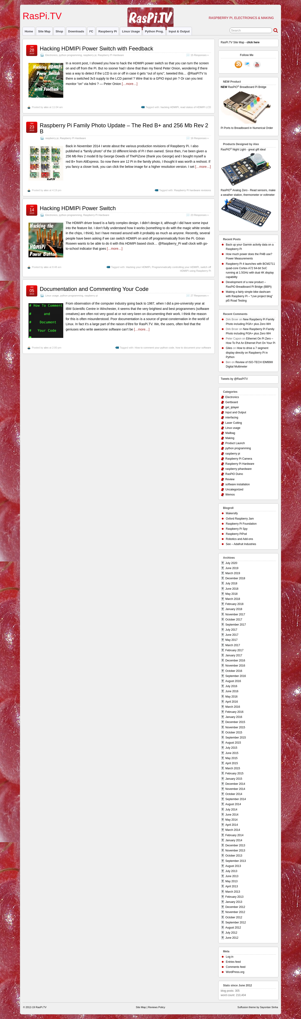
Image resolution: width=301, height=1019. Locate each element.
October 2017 (233, 619)
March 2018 (232, 599)
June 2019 (231, 568)
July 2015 (231, 747)
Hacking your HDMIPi (138, 267)
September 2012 (235, 922)
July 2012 (231, 932)
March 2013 (232, 891)
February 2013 (234, 896)
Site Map (44, 31)
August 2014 (233, 804)
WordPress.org (235, 972)
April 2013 (231, 886)
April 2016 (231, 701)
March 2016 (232, 706)
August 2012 (233, 927)
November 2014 (235, 789)
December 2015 (235, 722)
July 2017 (231, 629)
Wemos (230, 494)
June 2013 (231, 876)
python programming (70, 55)
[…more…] (129, 84)
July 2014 (231, 809)
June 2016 (231, 691)
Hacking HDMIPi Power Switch (78, 208)
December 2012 (235, 907)
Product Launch (235, 443)
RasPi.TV (42, 16)
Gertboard (231, 402)
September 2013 (235, 861)
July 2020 (231, 563)
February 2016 (234, 712)
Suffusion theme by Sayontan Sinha (258, 1007)
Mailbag (230, 433)
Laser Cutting (233, 422)
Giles (229, 348)
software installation (237, 484)
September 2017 (235, 624)
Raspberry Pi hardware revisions (192, 190)
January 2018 (233, 609)
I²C (91, 31)
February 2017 (234, 650)
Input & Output (179, 31)
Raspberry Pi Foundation (241, 523)
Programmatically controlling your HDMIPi (175, 267)
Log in (230, 956)
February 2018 (234, 604)
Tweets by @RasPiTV (234, 378)
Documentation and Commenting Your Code (94, 289)
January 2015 (233, 778)
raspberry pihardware (238, 469)
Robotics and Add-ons (239, 539)
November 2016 (235, 665)
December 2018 (235, 578)
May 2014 (231, 819)
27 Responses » (200, 295)
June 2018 (231, 588)
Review (229, 479)
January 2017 (233, 655)
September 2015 (235, 737)
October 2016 (233, 671)
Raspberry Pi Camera (238, 458)
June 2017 (231, 634)
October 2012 (233, 917)
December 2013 (235, 845)
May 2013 (231, 881)
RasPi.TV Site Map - (240, 42)
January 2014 (233, 840)
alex (46, 107)
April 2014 (231, 824)
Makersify (232, 513)
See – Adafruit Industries (241, 544)
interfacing (231, 417)
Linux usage (131, 31)
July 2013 (231, 871)
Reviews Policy (156, 1007)
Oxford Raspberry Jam (240, 518)
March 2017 (232, 645)
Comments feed (236, 967)
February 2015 (234, 773)
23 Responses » (200, 215)
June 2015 (231, 753)
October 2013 (233, 855)
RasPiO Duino (234, 474)
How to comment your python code (154, 347)
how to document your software (193, 347)
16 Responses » (200, 138)
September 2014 (235, 799)
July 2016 (231, 686)
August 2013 (233, 866)
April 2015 (231, 763)
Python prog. (154, 31)
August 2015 (233, 742)
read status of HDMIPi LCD (195, 107)
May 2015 (231, 758)
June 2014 (231, 814)
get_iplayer (232, 407)
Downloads (76, 31)
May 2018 (231, 593)
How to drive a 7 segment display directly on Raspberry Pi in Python (247, 352)
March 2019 (232, 573)
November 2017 (235, 614)
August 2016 (233, 681)
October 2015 (233, 732)
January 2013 (233, 902)
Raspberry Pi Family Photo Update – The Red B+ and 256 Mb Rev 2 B (124, 128)
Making (229, 438)
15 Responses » (200, 55)
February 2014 (234, 835)
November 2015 (235, 727)
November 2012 (235, 912)
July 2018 (231, 583)
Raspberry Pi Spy (236, 528)
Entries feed (233, 961)
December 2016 (235, 660)
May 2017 (231, 640)
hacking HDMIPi (170, 107)
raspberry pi (107, 31)
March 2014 (232, 830)
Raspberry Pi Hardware (111, 55)
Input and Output (235, 412)
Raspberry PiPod (236, 534)
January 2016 (233, 717)
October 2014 (233, 794)
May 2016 (231, 696)
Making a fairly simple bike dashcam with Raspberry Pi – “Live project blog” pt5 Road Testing (249, 296)
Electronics (51, 55)
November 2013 (235, 850)
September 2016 (235, 676)
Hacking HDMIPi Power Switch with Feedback (96, 48)
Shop (59, 31)
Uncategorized (234, 489)
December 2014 (235, 783)
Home (29, 31)
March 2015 (232, 768)
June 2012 (231, 937)
